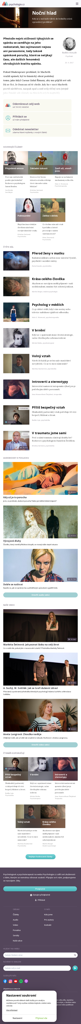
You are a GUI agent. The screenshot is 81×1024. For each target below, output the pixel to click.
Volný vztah (41, 356)
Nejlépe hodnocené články (40, 856)
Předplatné (40, 889)
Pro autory (49, 919)
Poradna (16, 930)
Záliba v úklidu (50, 215)
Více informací (11, 1010)
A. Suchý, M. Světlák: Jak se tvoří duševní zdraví (30, 688)
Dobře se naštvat (13, 584)
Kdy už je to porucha (15, 497)
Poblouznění (24, 215)
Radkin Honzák (69, 52)
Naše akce (17, 940)
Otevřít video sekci (40, 744)
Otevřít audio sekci (41, 595)
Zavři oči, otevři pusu (63, 169)
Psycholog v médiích (48, 304)
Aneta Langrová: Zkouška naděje (22, 734)
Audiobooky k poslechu (16, 458)
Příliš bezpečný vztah (48, 407)
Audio (15, 919)
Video (15, 925)
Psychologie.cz (13, 3)
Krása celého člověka (48, 279)
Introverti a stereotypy (50, 381)
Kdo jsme (48, 914)
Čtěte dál (8, 247)
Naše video (9, 605)
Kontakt (47, 925)
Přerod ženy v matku (48, 253)
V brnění (38, 330)
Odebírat (75, 968)
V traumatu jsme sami (49, 433)
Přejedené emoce (14, 168)
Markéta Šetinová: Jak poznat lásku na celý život (31, 644)
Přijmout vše (41, 1018)
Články (16, 914)
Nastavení (17, 1018)
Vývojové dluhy (12, 540)
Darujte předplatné (40, 894)
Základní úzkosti (38, 168)
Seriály (16, 935)
